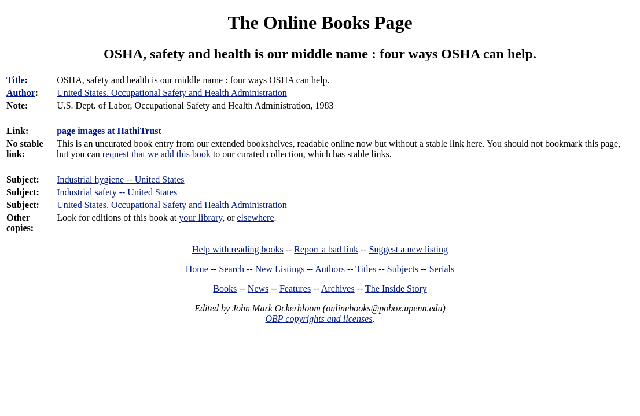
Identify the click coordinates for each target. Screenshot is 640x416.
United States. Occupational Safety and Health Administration (172, 205)
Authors (330, 269)
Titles (365, 269)
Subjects (402, 269)
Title (15, 80)
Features (295, 289)
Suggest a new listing (408, 249)
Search (232, 269)
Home (197, 269)
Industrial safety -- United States (117, 192)
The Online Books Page (319, 22)
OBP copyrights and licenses (318, 319)
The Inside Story (396, 289)
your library (200, 217)
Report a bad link (326, 249)
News (258, 289)
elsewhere (255, 217)
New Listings (280, 269)
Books (225, 289)
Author (20, 93)
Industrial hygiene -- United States (120, 179)
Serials (442, 269)
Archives (338, 289)
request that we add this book (156, 154)
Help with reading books (238, 249)
